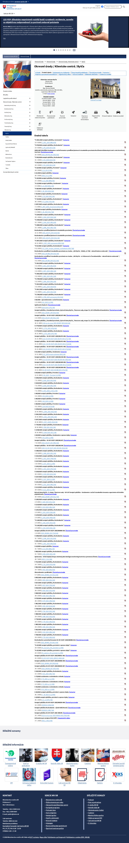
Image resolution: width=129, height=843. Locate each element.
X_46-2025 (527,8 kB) (48, 406)
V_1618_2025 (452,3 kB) (49, 385)
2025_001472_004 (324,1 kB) (51, 238)
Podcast (91, 800)
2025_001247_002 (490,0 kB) (50, 443)
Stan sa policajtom (94, 802)
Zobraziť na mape (105, 90)
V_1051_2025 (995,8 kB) (49, 543)
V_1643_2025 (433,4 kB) (49, 380)
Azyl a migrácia (51, 813)
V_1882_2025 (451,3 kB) (49, 276)
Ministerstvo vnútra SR (54, 800)
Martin (7, 151)
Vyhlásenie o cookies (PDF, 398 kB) (78, 837)
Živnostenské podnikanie (79, 72)
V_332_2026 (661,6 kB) (48, 165)
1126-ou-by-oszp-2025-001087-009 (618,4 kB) (56, 323)
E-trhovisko (92, 823)
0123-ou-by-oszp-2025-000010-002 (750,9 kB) (56, 715)
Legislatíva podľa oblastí (10, 98)
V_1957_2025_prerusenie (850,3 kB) (53, 243)
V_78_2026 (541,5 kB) (48, 196)
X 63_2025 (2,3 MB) (47, 302)
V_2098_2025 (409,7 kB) (49, 227)
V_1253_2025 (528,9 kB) (48, 512)
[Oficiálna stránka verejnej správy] (22, 2)
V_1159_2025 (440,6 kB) (48, 517)
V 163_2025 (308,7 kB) (48, 674)
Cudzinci (91, 813)
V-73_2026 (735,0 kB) (48, 201)
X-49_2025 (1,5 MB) (47, 396)
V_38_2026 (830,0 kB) (47, 191)
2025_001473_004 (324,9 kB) (51, 233)
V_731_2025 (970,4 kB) (48, 564)
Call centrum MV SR (94, 821)
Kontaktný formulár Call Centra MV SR (16, 826)
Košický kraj (7, 112)
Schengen (49, 823)
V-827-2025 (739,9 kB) (48, 585)
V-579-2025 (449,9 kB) (48, 601)
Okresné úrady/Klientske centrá (57, 805)
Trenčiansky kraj (8, 123)
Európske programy (53, 808)
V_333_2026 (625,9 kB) (48, 160)
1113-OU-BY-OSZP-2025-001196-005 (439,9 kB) (57, 359)
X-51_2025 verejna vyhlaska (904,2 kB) (54, 354)
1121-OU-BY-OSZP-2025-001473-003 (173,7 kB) (57, 339)
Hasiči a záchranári (52, 818)
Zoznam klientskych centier (11, 172)
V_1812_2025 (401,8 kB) (49, 266)
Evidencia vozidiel (105, 74)
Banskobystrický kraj (10, 105)
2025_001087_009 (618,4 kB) (50, 313)
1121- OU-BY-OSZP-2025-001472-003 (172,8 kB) (57, 344)
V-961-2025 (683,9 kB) (48, 570)
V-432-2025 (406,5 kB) (48, 632)
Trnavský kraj (7, 126)
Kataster (106, 72)
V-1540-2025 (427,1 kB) (49, 432)
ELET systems (34, 837)
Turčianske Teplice (10, 161)
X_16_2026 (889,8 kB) (48, 181)
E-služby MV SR (93, 805)
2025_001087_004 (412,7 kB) (50, 497)
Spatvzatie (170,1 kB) (48, 307)
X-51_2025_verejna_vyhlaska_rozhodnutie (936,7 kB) (58, 248)
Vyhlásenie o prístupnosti (57, 837)
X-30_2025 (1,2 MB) (47, 438)
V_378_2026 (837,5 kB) (48, 148)
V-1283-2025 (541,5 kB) (48, 502)
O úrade (37, 72)
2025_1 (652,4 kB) (47, 721)
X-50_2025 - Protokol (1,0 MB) (52, 375)
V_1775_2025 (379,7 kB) (50, 333)
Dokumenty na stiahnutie (61, 72)
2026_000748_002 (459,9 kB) (50, 155)
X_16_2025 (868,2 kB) (48, 549)
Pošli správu (51, 93)
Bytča (7, 133)
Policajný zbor (51, 810)
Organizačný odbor (65, 74)
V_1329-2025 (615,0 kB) (49, 474)
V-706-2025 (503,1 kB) (48, 611)
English (98, 6)
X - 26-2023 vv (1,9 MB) (48, 694)
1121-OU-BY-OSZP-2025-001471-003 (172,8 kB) (57, 349)
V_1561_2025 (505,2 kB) (50, 417)
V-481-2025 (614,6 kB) (48, 606)
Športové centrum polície (55, 828)
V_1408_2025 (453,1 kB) (49, 453)
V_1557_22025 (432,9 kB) (50, 422)
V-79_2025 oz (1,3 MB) (47, 679)
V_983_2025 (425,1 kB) (48, 554)
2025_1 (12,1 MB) (47, 559)
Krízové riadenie (78, 74)
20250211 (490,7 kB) (48, 710)
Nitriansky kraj (8, 116)
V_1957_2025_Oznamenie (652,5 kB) (52, 207)
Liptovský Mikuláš (10, 147)
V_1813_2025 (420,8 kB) (49, 287)
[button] (9, 13)
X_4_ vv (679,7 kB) (47, 700)
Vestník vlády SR (93, 808)
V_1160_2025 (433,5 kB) (48, 523)
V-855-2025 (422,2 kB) (48, 580)
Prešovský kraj (8, 119)
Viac (4, 38)
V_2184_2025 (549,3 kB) (49, 217)
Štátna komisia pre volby (54, 802)
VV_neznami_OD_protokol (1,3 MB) (53, 648)
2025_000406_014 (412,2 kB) (49, 575)
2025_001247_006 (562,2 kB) (50, 318)
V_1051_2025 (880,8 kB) (49, 142)
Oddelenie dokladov (91, 74)
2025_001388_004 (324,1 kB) (50, 254)
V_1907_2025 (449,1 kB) (49, 271)
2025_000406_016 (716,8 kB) (49, 533)
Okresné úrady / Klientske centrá (12, 102)
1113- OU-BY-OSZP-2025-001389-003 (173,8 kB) (57, 365)
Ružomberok (9, 158)
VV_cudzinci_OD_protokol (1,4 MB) (52, 653)
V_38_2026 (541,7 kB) (47, 212)
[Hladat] (124, 7)
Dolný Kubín (9, 140)
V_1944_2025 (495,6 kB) (49, 222)
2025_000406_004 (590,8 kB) (49, 663)
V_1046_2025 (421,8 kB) (49, 538)
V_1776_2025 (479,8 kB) (50, 328)
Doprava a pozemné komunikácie (46, 74)
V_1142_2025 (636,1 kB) (48, 528)
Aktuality (5, 95)
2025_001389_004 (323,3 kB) (50, 261)
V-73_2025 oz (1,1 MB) (47, 684)
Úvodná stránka (7, 91)
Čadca (7, 137)
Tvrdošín (8, 165)
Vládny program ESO (95, 818)
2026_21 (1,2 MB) (47, 175)
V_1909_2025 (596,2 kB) (49, 281)
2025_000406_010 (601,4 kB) (49, 642)
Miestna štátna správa (96, 815)
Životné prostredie (95, 72)
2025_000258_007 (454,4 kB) (50, 668)
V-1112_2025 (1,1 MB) (48, 490)
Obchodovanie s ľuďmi (95, 810)
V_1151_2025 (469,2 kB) (49, 484)
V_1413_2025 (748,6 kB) (49, 458)
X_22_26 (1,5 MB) (47, 170)
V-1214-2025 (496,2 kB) (48, 507)
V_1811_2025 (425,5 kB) (49, 292)
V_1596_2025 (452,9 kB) (50, 412)
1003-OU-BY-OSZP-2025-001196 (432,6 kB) (55, 448)
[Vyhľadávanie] (113, 6)
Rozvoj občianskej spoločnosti (56, 826)
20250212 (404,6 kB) (48, 705)
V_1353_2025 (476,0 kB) (49, 469)
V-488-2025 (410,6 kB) (48, 616)
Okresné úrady (24, 56)
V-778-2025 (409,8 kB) (48, 622)
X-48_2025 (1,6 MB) (47, 401)
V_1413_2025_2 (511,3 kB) (50, 391)
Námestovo (9, 154)
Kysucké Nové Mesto (11, 144)
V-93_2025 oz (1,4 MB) (47, 689)
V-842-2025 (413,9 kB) (48, 590)
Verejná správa (51, 815)
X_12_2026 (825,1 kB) (47, 186)
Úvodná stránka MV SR (11, 56)
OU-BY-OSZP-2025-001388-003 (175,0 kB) (55, 370)
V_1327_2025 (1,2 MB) (48, 464)
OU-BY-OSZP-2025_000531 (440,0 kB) (53, 658)
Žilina (7, 168)
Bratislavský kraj (8, 109)
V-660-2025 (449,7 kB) (48, 596)
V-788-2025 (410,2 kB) (49, 427)
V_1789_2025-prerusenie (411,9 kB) (52, 297)
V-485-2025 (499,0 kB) (48, 627)
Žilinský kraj (7, 130)
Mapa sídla (43, 837)
